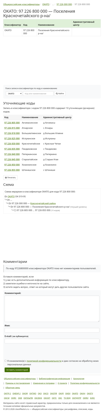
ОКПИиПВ (28, 398)
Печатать (10, 177)
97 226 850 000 (12, 164)
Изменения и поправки (44, 383)
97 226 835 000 (12, 148)
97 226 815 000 (12, 127)
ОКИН (82, 393)
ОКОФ (25, 393)
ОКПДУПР (76, 398)
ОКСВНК (38, 398)
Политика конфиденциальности (85, 383)
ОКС (60, 398)
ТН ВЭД (67, 398)
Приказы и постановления (17, 383)
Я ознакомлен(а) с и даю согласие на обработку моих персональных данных (52, 362)
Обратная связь (12, 387)
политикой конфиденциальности (44, 360)
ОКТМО (32, 393)
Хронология (78, 378)
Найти (60, 93)
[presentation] (25, 350)
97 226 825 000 (12, 138)
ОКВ (20, 398)
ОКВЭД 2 (17, 393)
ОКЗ (40, 393)
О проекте (62, 383)
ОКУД (61, 393)
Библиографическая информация (54, 378)
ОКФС (13, 398)
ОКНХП (47, 398)
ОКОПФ (53, 393)
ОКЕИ (67, 393)
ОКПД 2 (7, 393)
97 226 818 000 (12, 133)
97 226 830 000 (12, 143)
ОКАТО (11, 196)
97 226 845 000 (12, 159)
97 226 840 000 (12, 154)
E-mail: (16, 336)
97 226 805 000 (12, 122)
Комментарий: (13, 293)
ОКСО (45, 393)
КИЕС (92, 398)
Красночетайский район (43, 203)
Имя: (7, 325)
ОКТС (54, 398)
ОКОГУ (90, 393)
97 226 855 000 (12, 170)
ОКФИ (85, 398)
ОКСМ (6, 398)
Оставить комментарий (17, 369)
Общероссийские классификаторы (20, 378)
